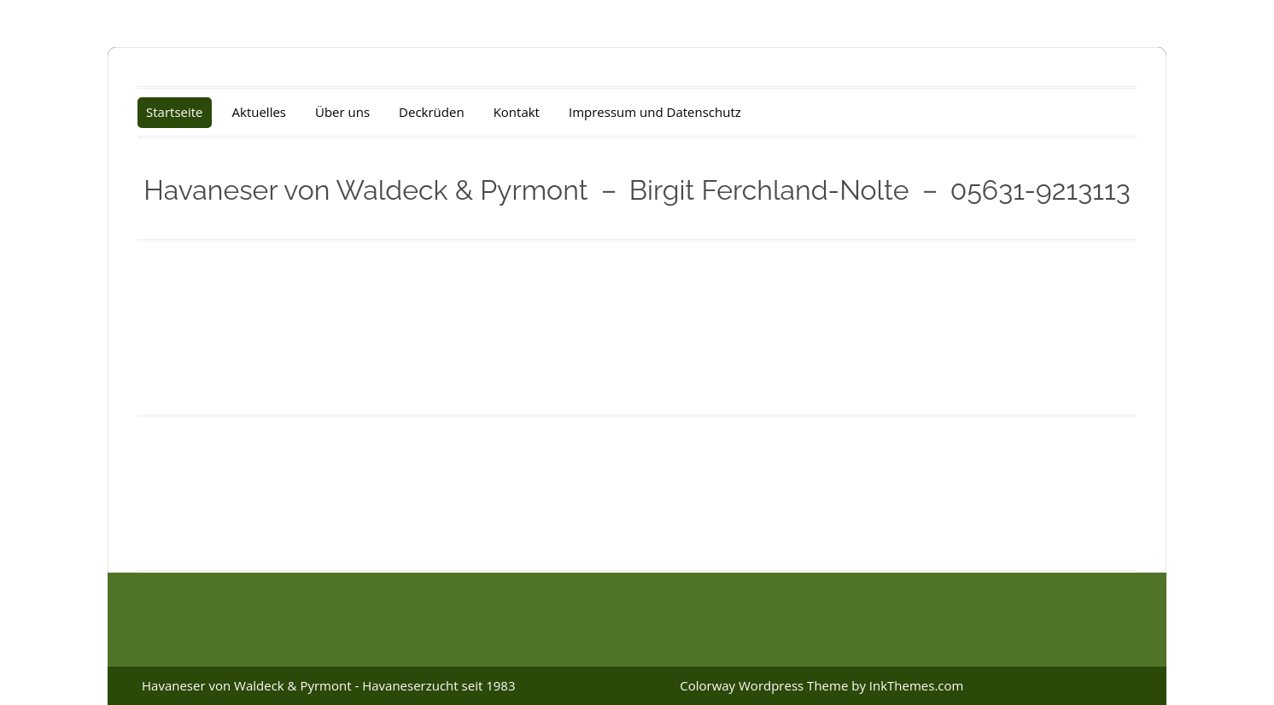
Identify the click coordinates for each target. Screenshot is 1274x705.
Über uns (342, 111)
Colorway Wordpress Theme (764, 685)
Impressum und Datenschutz (655, 111)
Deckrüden (432, 111)
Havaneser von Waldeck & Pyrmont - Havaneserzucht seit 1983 (328, 685)
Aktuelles (259, 111)
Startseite (174, 111)
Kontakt (517, 111)
